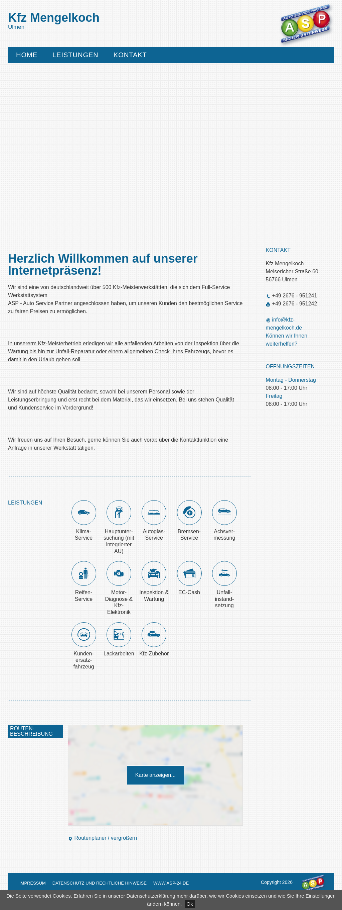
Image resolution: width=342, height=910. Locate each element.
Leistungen (75, 55)
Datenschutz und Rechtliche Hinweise (99, 883)
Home (26, 55)
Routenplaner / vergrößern (102, 838)
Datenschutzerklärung (151, 896)
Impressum (32, 883)
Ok (190, 904)
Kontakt (130, 55)
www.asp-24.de (171, 883)
